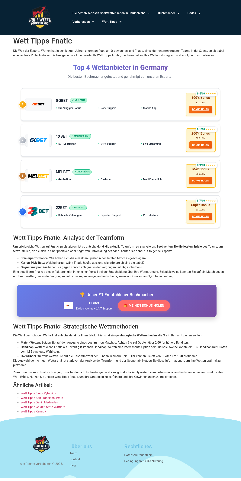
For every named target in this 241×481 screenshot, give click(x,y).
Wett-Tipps (112, 21)
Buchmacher (169, 13)
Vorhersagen (83, 21)
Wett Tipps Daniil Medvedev (39, 405)
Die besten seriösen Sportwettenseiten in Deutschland (111, 13)
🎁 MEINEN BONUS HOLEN (144, 308)
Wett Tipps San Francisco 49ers (42, 400)
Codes (194, 13)
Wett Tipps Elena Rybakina (38, 396)
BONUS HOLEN (200, 109)
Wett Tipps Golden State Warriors (43, 409)
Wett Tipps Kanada (33, 414)
